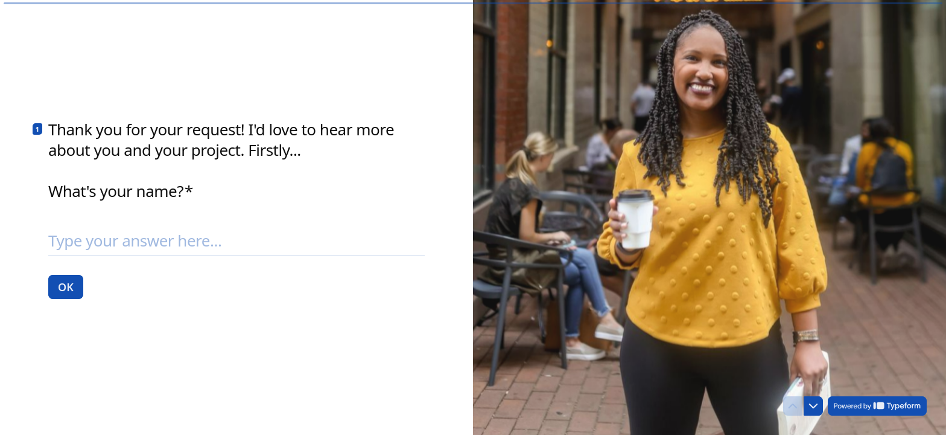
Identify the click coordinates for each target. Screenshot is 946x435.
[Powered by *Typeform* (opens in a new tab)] (877, 406)
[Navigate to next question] (813, 406)
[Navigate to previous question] (792, 406)
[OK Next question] (65, 286)
